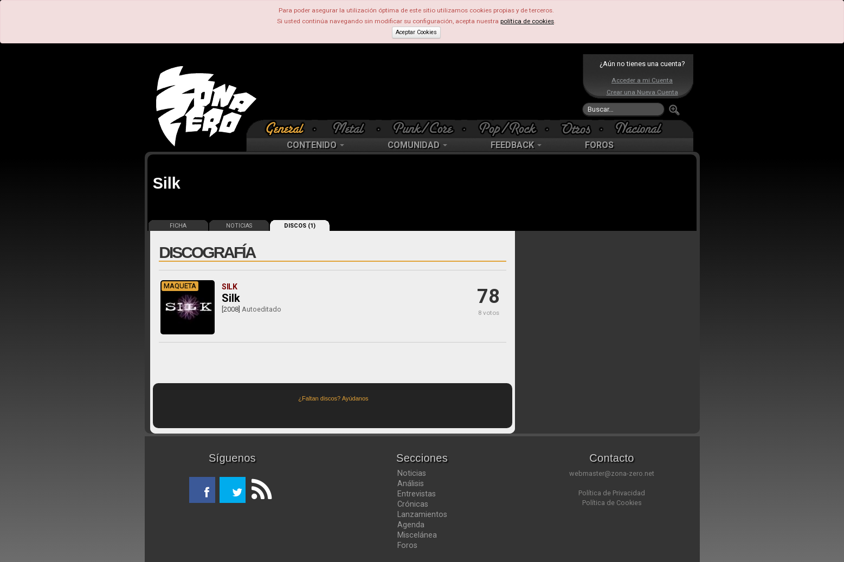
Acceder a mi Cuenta (642, 80)
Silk (231, 298)
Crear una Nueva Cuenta (642, 92)
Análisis (410, 483)
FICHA (178, 225)
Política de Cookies (612, 503)
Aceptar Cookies (416, 32)
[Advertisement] (419, 87)
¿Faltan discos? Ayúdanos (333, 398)
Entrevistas (416, 493)
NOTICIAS (239, 225)
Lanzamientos (422, 514)
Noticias (411, 473)
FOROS (599, 145)
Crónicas (412, 504)
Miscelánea (417, 535)
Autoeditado (261, 309)
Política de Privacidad (611, 493)
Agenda (410, 524)
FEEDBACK (516, 145)
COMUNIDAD (417, 145)
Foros (407, 545)
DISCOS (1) (299, 225)
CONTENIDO (315, 145)
